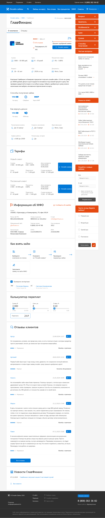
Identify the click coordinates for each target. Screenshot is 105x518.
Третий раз (84, 230)
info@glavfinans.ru (57, 219)
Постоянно (84, 237)
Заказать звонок (83, 496)
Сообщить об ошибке (63, 205)
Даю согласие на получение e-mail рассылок (87, 192)
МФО (74, 9)
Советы (81, 9)
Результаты (94, 245)
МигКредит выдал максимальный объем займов (85, 144)
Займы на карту (39, 9)
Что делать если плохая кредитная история (86, 84)
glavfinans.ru (14, 225)
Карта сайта (49, 501)
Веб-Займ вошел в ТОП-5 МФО (86, 132)
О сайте (29, 2)
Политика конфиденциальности (14, 503)
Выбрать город (50, 495)
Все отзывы (20, 460)
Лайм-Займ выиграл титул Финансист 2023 (85, 121)
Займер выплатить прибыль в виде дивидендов (84, 156)
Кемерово (92, 9)
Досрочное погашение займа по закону (86, 58)
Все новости (17, 484)
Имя (79, 175)
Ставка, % (56, 303)
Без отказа (51, 9)
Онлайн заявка (62, 47)
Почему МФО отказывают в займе (85, 76)
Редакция (9, 2)
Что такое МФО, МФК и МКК (86, 93)
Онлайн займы (14, 18)
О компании (13, 31)
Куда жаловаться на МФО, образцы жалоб (85, 67)
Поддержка (19, 2)
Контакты (38, 2)
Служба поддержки (52, 498)
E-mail (80, 183)
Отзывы (24, 31)
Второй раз (84, 223)
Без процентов (64, 9)
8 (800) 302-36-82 (91, 2)
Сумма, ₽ (15, 303)
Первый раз (85, 216)
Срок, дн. (35, 303)
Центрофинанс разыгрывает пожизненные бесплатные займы (84, 108)
